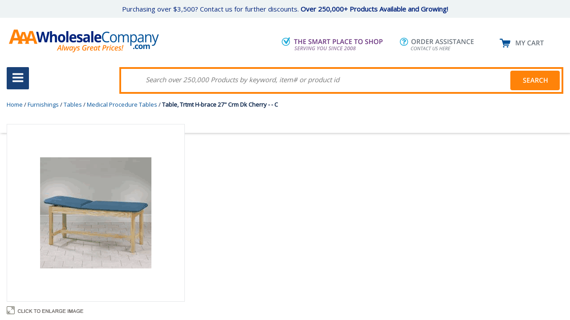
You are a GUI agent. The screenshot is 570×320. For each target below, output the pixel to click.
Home (15, 104)
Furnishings (43, 104)
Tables (73, 104)
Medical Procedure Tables (122, 104)
